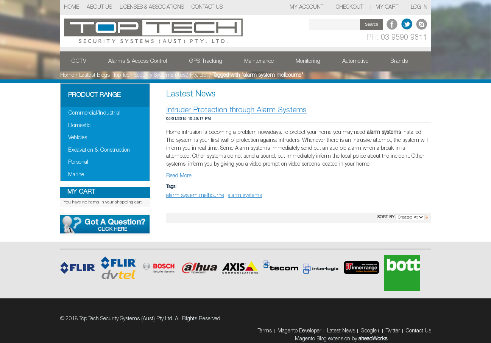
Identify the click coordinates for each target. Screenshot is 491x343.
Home (71, 7)
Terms (265, 331)
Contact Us (207, 7)
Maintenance (259, 61)
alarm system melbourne (195, 195)
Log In (419, 7)
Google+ (370, 331)
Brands (399, 61)
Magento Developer (299, 331)
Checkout (349, 7)
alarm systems (245, 195)
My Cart (387, 7)
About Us (99, 7)
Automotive (355, 61)
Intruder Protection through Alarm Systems (236, 110)
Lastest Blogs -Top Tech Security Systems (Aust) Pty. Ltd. (143, 75)
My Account (306, 7)
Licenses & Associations (152, 7)
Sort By (385, 217)
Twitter (393, 331)
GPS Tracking (205, 61)
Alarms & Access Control (137, 61)
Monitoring (308, 61)
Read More (179, 176)
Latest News (341, 331)
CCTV (78, 61)
